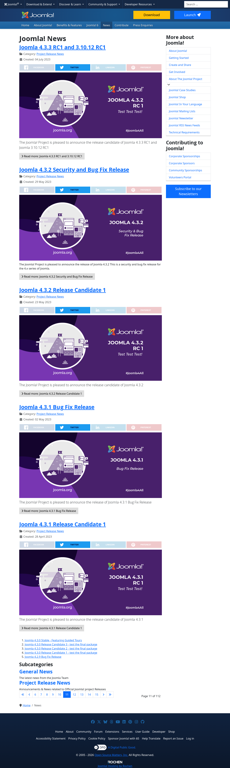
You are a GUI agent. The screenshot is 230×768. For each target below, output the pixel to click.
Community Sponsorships (185, 170)
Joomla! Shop (177, 97)
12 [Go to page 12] (74, 694)
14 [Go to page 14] (89, 694)
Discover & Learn (70, 4)
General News (36, 671)
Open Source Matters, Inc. (111, 755)
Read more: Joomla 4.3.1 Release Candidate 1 (51, 628)
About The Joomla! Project (185, 79)
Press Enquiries (143, 25)
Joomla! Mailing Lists (182, 111)
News (106, 25)
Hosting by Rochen (115, 766)
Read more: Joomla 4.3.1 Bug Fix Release (48, 511)
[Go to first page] (22, 694)
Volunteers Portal (180, 177)
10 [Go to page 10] (59, 694)
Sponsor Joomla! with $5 (123, 738)
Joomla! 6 (92, 25)
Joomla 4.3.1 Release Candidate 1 (62, 524)
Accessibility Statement (50, 738)
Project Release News (50, 54)
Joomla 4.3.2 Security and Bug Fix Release (74, 169)
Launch (192, 15)
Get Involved (177, 72)
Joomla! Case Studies (182, 90)
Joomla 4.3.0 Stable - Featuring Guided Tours (53, 640)
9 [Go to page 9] (53, 694)
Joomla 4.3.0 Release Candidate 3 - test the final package (61, 644)
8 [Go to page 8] (47, 694)
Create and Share (180, 65)
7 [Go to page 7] (41, 694)
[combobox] (206, 4)
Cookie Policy (96, 738)
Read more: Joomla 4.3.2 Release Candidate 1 (51, 394)
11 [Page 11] (66, 694)
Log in (190, 738)
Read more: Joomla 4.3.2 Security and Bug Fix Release (57, 276)
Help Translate (151, 738)
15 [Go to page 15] (96, 694)
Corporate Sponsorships (184, 156)
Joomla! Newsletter (181, 118)
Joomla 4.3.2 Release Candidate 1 (62, 290)
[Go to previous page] (29, 694)
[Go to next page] (103, 694)
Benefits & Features (69, 25)
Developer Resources (138, 4)
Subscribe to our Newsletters (188, 191)
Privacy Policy (77, 738)
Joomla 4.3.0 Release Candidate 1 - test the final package (61, 653)
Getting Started (179, 58)
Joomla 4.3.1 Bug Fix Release (56, 407)
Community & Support (103, 4)
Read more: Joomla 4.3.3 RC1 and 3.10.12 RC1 (51, 156)
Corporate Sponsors (182, 163)
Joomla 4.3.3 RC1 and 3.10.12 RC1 (62, 47)
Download (151, 15)
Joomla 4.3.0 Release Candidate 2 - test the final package (61, 648)
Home (25, 25)
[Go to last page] (110, 694)
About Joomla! (43, 25)
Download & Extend (39, 4)
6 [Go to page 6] (35, 694)
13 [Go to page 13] (81, 694)
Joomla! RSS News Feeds (184, 125)
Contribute (122, 25)
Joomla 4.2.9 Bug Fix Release (43, 657)
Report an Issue (173, 738)
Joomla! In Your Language (185, 104)
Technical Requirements (184, 132)
